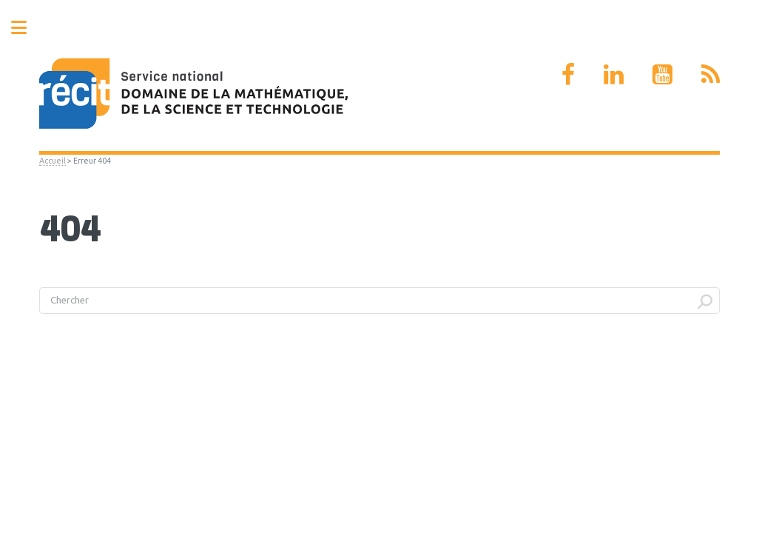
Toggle (26, 28)
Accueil (52, 160)
